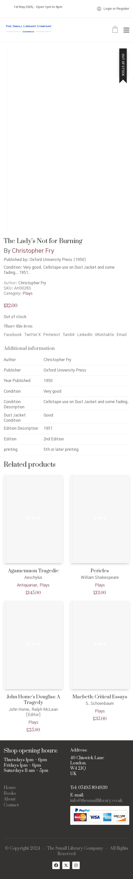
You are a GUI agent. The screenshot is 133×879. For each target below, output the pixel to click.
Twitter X (32, 335)
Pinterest (51, 335)
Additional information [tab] (29, 348)
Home (10, 788)
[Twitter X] (66, 865)
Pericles (100, 571)
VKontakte (104, 335)
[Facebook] (56, 865)
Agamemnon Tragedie (33, 571)
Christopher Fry (33, 251)
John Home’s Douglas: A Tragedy (33, 700)
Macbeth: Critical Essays (99, 697)
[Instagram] (76, 865)
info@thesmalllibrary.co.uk (96, 800)
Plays (28, 293)
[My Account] (113, 9)
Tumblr (69, 335)
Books (10, 793)
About (9, 799)
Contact (11, 805)
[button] (126, 30)
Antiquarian (27, 585)
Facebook (13, 335)
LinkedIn (84, 335)
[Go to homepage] (29, 30)
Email (122, 335)
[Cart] (115, 30)
